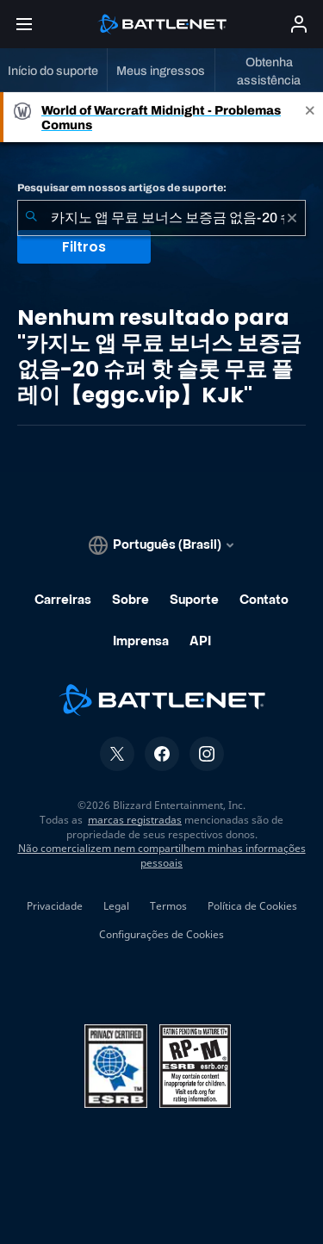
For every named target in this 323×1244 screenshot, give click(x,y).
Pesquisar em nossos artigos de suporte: (122, 188)
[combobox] (161, 218)
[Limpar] (292, 218)
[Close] (310, 117)
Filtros (84, 247)
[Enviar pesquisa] (31, 218)
